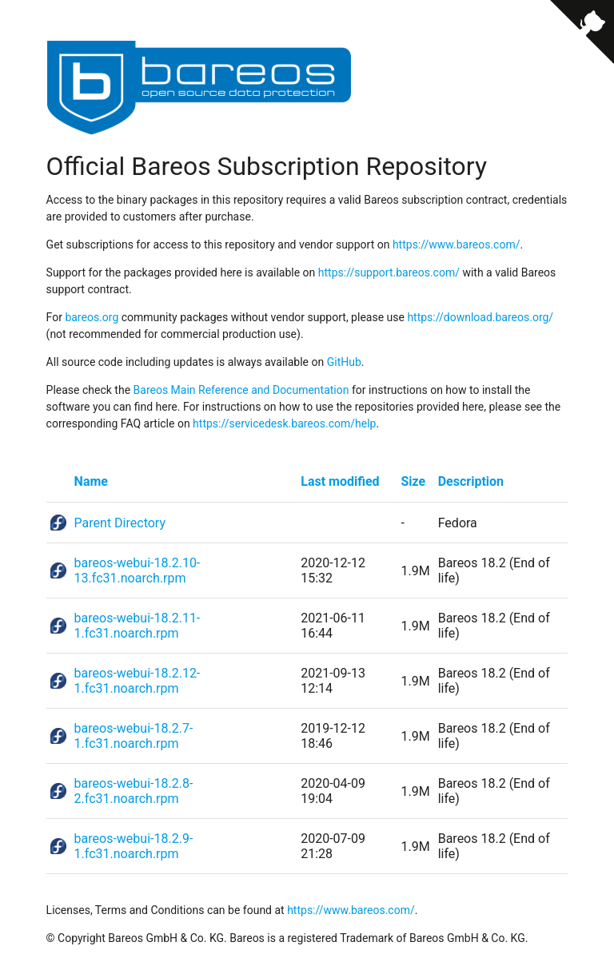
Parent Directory (119, 523)
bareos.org (91, 317)
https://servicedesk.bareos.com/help (284, 423)
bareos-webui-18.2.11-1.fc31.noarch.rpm (137, 625)
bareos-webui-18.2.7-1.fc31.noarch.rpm (133, 736)
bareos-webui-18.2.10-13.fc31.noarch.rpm (137, 570)
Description (471, 481)
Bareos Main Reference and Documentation (241, 390)
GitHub (344, 362)
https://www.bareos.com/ (456, 244)
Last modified (340, 481)
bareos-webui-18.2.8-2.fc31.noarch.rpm (133, 791)
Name (91, 481)
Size (413, 481)
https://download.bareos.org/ (480, 317)
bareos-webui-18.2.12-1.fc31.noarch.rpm (137, 681)
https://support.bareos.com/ (389, 272)
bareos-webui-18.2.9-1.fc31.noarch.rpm (133, 846)
